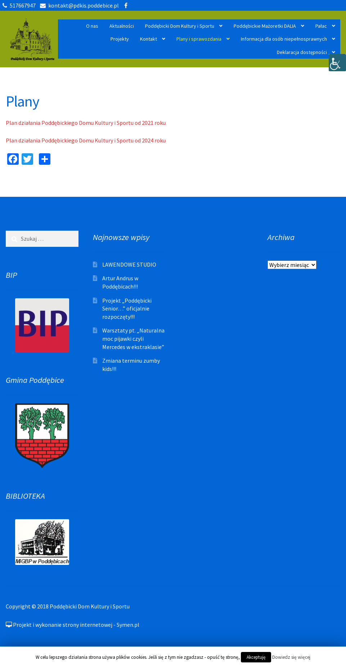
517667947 (18, 5)
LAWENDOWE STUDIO (129, 264)
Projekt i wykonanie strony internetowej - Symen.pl (72, 624)
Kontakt (148, 39)
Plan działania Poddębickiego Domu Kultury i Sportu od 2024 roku (86, 140)
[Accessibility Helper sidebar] (337, 62)
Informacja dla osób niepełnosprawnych (284, 39)
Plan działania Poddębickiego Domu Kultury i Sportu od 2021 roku (86, 122)
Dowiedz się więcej (291, 657)
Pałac (321, 26)
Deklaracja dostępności (302, 52)
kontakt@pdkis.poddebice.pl (78, 5)
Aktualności (121, 26)
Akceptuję (256, 657)
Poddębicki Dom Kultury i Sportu (179, 26)
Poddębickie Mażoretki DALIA (265, 26)
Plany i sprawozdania (198, 39)
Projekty (120, 39)
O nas (92, 26)
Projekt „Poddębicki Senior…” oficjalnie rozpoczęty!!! (127, 308)
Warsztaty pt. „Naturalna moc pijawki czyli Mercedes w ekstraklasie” (133, 338)
